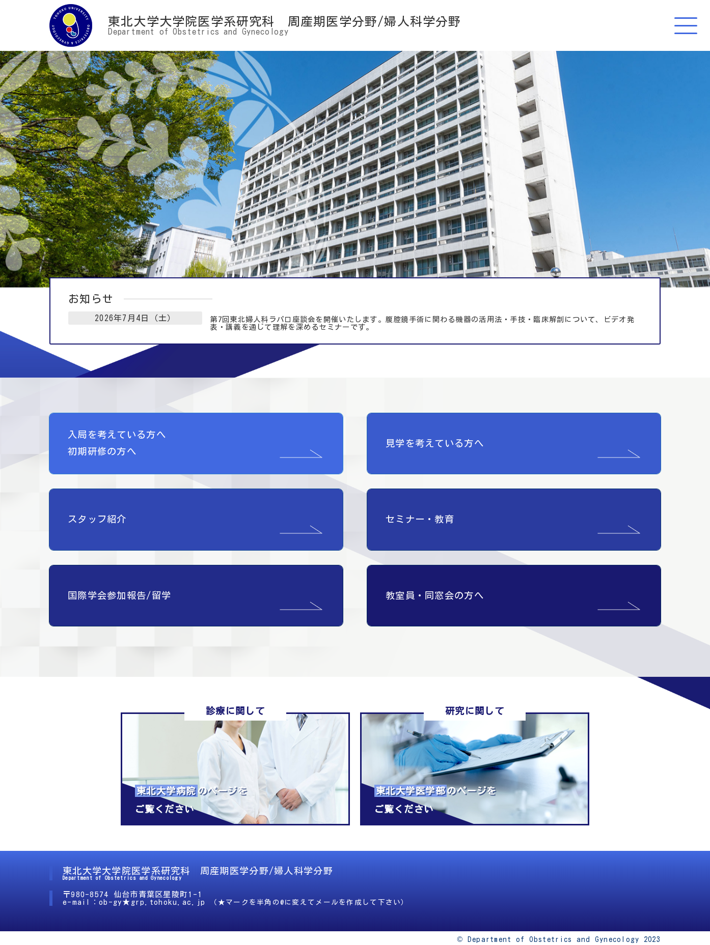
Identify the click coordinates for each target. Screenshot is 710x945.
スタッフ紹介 (97, 506)
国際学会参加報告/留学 (119, 582)
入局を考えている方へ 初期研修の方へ (117, 430)
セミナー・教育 (420, 506)
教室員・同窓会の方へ (435, 582)
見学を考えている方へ (435, 430)
